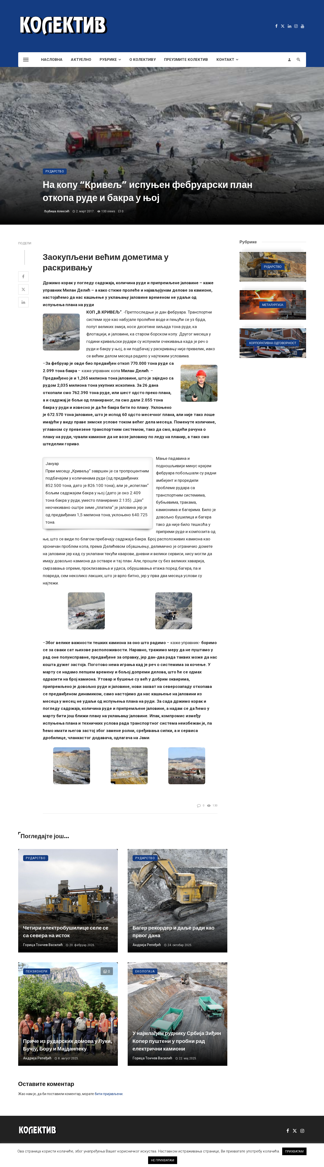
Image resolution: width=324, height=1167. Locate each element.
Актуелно (81, 59)
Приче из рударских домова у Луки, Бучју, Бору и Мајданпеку (67, 1044)
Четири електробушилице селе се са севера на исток (65, 931)
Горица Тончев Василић (43, 945)
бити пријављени (109, 1094)
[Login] (289, 59)
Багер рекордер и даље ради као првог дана (174, 931)
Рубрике (108, 59)
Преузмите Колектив (186, 59)
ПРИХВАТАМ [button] (294, 1151)
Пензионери (36, 971)
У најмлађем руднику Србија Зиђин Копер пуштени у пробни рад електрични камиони (177, 1041)
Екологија (145, 971)
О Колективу (142, 59)
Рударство (55, 171)
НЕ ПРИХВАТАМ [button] (162, 1160)
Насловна (52, 59)
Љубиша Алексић (56, 211)
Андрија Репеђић (147, 945)
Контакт (225, 59)
